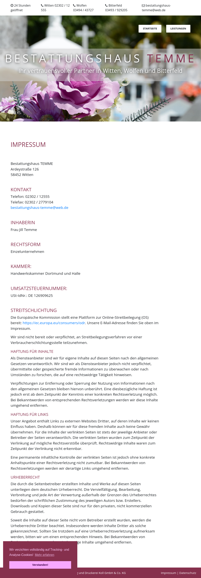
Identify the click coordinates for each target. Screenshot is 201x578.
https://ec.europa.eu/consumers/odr (54, 322)
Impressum (168, 573)
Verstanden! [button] (40, 564)
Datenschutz (187, 573)
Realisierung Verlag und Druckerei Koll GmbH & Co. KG (89, 573)
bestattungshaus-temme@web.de (39, 207)
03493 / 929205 (116, 10)
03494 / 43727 (83, 10)
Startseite (150, 28)
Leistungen (178, 28)
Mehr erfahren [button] (44, 554)
